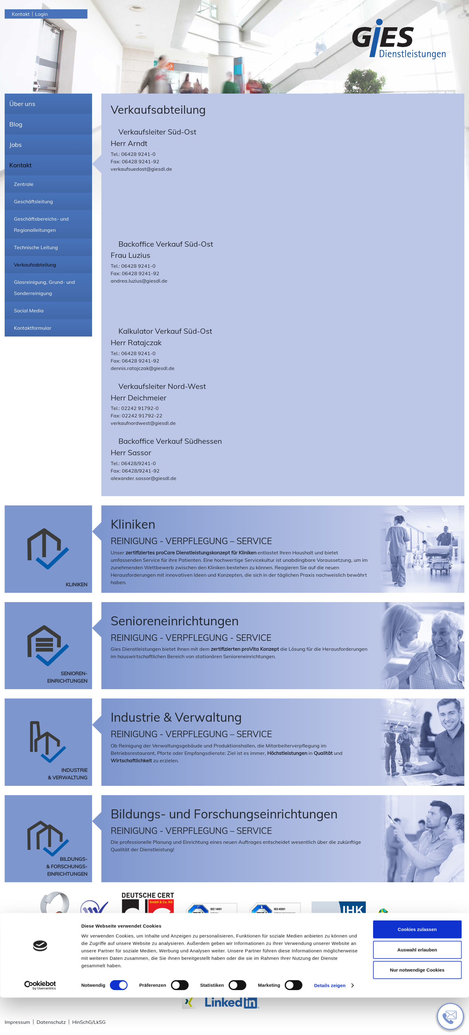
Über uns (22, 104)
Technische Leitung (36, 247)
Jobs (15, 144)
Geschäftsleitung (33, 201)
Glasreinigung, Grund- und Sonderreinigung (44, 287)
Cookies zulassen (417, 966)
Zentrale (23, 184)
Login (41, 13)
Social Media (29, 310)
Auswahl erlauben (417, 987)
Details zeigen (329, 1022)
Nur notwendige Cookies (417, 1007)
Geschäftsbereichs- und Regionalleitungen (41, 224)
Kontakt (21, 13)
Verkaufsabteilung (35, 265)
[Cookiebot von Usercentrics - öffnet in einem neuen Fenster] (40, 1023)
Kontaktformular (32, 328)
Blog (15, 124)
